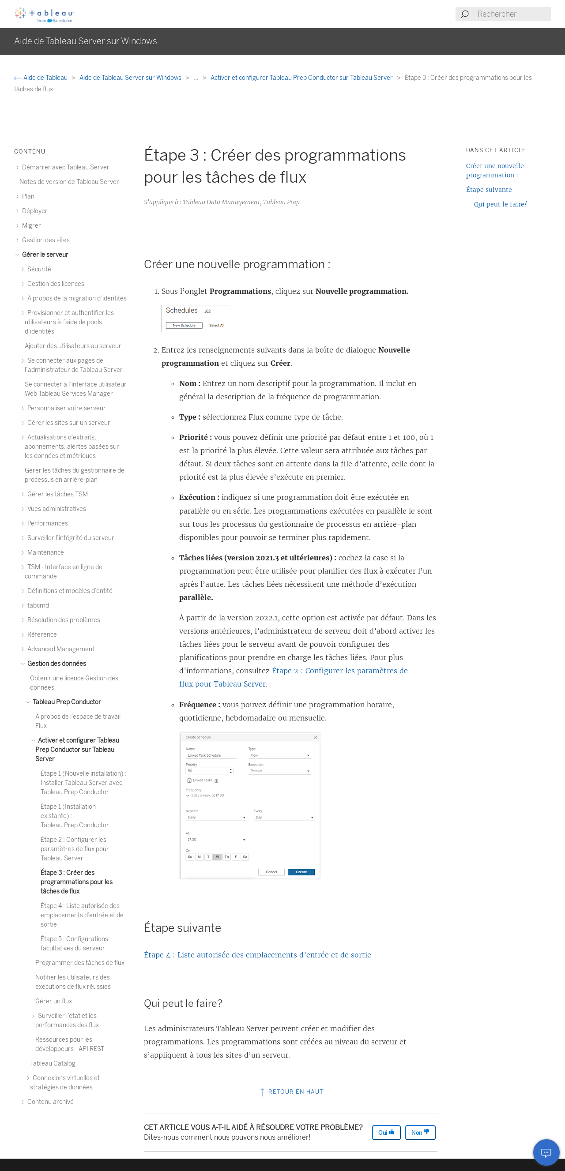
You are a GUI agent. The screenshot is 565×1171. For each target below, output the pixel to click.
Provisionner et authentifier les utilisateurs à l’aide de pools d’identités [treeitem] (69, 322)
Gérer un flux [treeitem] (53, 1001)
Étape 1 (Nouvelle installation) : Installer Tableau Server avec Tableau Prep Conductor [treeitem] (84, 783)
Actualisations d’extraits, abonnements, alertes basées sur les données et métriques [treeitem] (72, 447)
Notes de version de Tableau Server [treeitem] (69, 182)
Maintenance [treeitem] (44, 552)
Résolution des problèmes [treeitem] (62, 620)
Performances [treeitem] (46, 523)
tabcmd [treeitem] (37, 605)
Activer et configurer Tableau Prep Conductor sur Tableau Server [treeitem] (77, 750)
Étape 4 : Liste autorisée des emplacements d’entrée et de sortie (257, 954)
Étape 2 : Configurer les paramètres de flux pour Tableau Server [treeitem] (75, 849)
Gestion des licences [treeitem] (54, 284)
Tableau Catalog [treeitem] (52, 1063)
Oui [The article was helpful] (386, 1132)
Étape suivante (489, 190)
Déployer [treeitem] (33, 211)
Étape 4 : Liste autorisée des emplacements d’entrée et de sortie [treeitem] (82, 915)
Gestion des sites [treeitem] (44, 240)
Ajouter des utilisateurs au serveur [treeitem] (73, 346)
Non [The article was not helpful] (420, 1132)
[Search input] (514, 14)
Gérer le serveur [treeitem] (43, 255)
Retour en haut (291, 1091)
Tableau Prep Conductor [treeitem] (65, 702)
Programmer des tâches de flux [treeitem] (79, 963)
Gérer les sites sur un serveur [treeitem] (67, 423)
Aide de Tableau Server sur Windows (131, 78)
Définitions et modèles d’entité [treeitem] (69, 591)
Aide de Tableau (41, 78)
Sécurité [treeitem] (38, 269)
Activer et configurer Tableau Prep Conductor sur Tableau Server (302, 78)
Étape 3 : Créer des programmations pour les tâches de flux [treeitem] (77, 882)
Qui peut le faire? (500, 204)
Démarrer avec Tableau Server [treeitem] (64, 167)
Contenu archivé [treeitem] (49, 1102)
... (196, 78)
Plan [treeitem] (26, 196)
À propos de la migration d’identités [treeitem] (76, 298)
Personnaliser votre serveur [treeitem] (65, 408)
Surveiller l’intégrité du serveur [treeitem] (69, 538)
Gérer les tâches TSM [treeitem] (56, 494)
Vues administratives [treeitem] (55, 509)
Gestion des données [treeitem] (55, 664)
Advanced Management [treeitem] (59, 649)
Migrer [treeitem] (30, 225)
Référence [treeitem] (41, 634)
